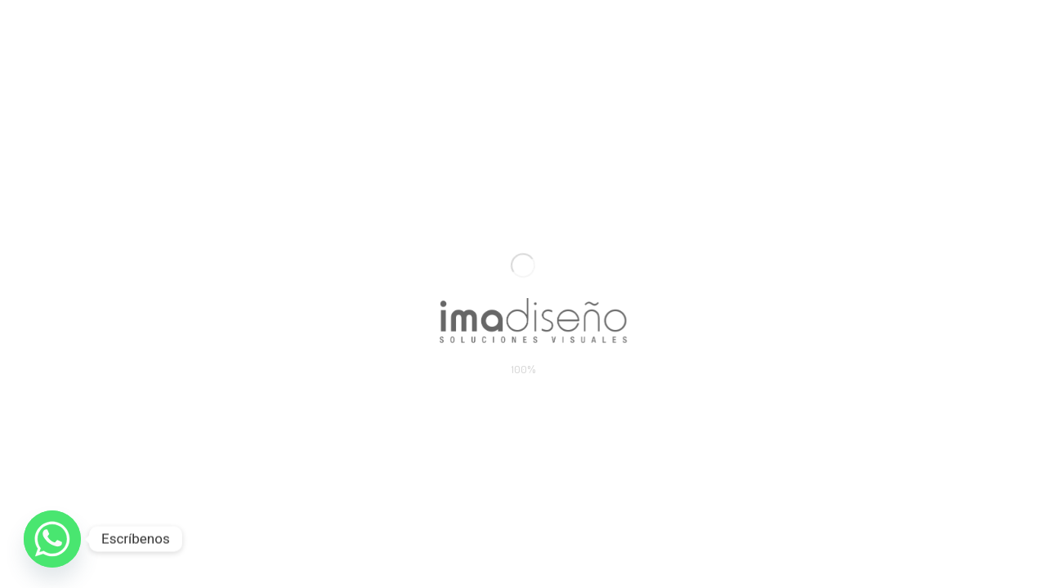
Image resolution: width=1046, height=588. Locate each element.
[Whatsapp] (52, 539)
